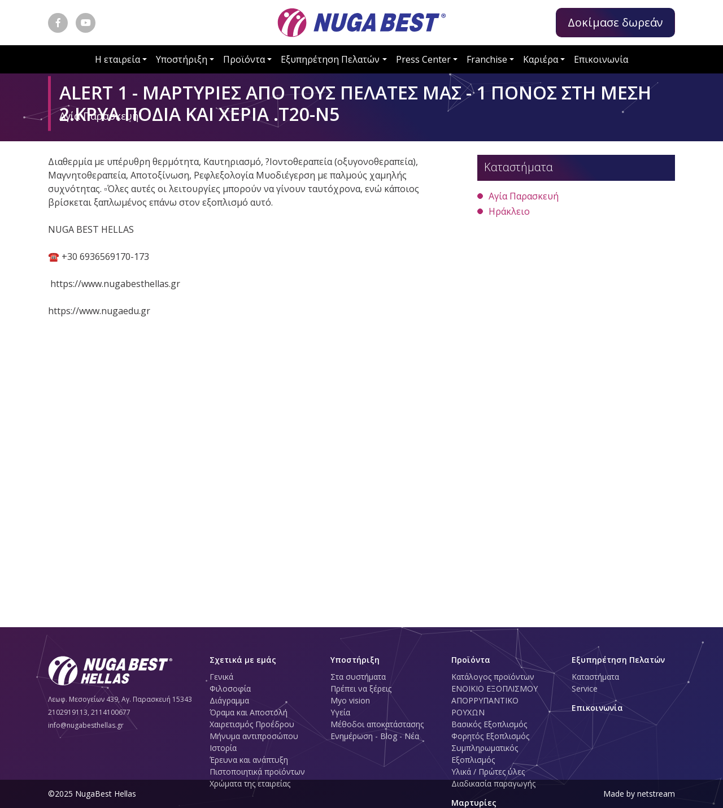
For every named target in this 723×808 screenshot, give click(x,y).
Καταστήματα (595, 676)
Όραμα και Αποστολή (249, 712)
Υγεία (340, 712)
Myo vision (350, 700)
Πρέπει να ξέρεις (360, 688)
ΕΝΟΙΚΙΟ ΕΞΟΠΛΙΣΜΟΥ (494, 688)
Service (585, 688)
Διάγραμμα (229, 700)
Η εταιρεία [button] (117, 59)
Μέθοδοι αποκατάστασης (377, 724)
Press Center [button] (423, 59)
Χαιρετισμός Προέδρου (252, 724)
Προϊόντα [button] (244, 59)
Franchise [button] (487, 59)
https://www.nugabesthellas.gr (115, 283)
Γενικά (221, 676)
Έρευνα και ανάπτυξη (249, 759)
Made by (639, 793)
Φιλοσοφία (230, 688)
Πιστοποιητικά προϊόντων (257, 771)
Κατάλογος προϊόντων (492, 676)
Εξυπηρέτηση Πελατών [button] (330, 59)
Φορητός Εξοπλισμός (490, 736)
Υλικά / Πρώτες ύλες (488, 771)
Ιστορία (223, 747)
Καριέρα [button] (540, 59)
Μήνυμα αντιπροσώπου (254, 736)
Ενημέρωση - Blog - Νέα (374, 736)
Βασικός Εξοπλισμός (489, 724)
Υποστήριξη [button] (181, 59)
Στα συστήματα (358, 676)
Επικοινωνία (601, 59)
